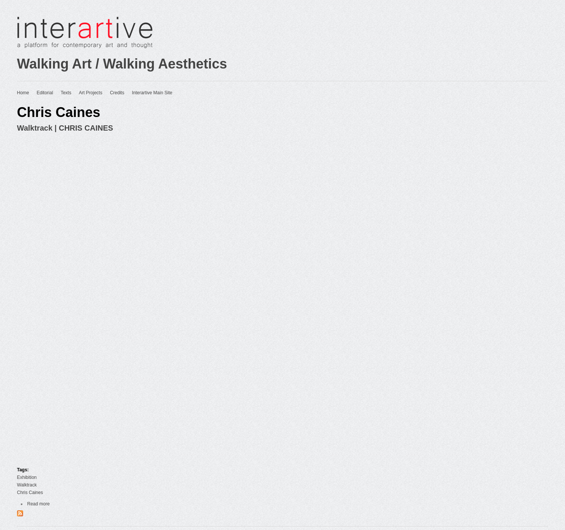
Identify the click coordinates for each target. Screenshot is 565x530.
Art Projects (90, 92)
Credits (117, 92)
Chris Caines (30, 492)
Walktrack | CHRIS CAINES (65, 128)
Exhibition (27, 477)
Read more (38, 504)
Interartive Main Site (152, 92)
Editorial (45, 92)
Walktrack (27, 485)
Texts (66, 92)
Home (23, 92)
